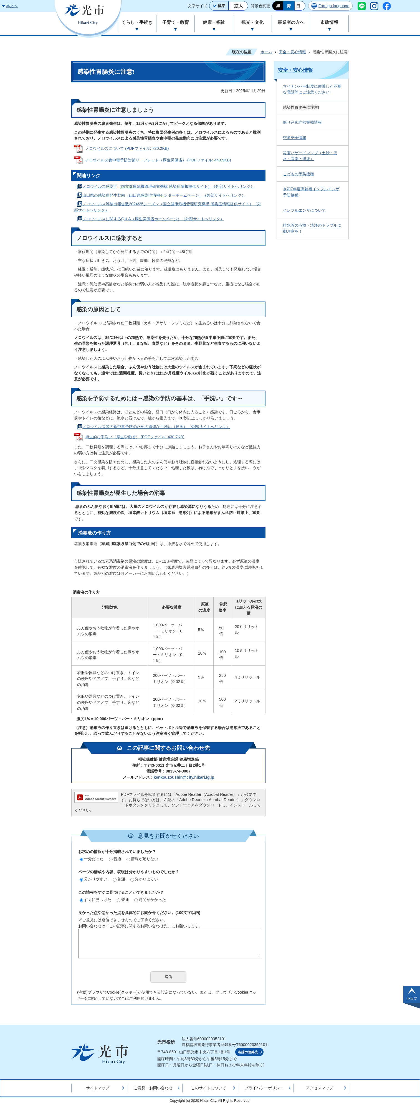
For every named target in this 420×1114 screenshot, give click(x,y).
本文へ (12, 6)
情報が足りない (142, 859)
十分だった (91, 859)
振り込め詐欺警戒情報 (302, 122)
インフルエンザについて (304, 210)
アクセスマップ (319, 1088)
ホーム (266, 52)
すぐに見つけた (95, 899)
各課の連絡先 (248, 1052)
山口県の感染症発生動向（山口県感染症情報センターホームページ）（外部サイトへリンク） (164, 195)
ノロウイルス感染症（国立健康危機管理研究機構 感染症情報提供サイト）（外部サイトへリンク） (168, 186)
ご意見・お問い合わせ (153, 1088)
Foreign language (333, 6)
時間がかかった (150, 899)
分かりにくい (144, 879)
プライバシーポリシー (264, 1088)
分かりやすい (93, 879)
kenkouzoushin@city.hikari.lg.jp (184, 777)
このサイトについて (208, 1088)
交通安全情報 (294, 137)
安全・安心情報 (292, 52)
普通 (115, 859)
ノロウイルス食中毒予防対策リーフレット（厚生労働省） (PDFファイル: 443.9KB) (158, 160)
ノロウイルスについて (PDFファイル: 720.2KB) (127, 148)
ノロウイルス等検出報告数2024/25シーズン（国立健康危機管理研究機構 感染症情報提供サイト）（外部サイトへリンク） (167, 207)
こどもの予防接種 (298, 174)
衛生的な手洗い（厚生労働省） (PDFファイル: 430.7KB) (134, 437)
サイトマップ (97, 1088)
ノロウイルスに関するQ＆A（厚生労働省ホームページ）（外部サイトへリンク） (153, 219)
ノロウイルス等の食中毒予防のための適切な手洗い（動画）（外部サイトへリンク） (156, 426)
